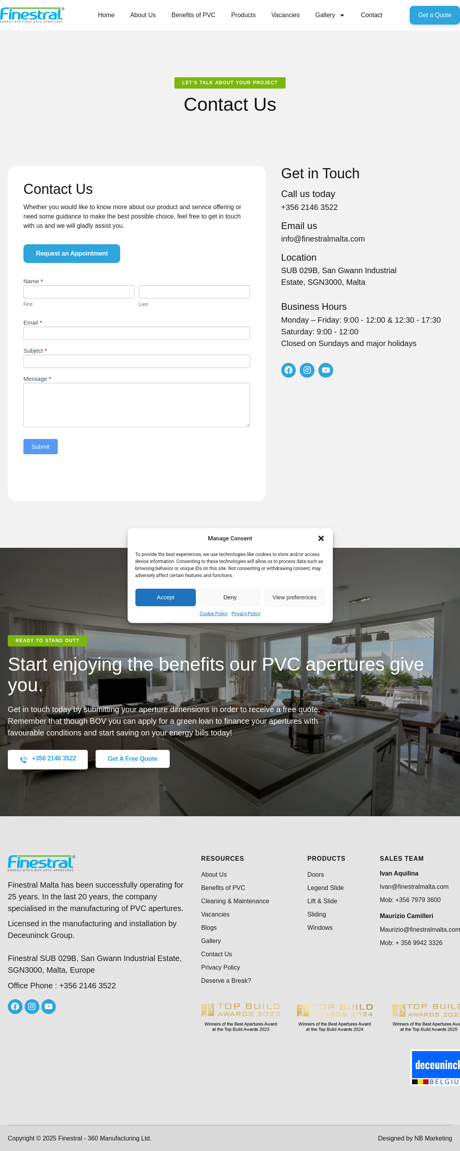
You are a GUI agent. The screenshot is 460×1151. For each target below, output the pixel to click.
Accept (165, 597)
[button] (321, 538)
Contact (371, 15)
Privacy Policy (246, 613)
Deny (229, 597)
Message (37, 379)
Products (243, 15)
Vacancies (286, 15)
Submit (41, 446)
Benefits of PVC (193, 15)
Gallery (330, 15)
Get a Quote (434, 15)
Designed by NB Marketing (415, 1138)
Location (299, 257)
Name (33, 281)
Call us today (308, 193)
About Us (143, 15)
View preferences (294, 597)
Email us (299, 225)
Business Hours (314, 306)
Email (32, 323)
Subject (35, 351)
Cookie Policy (214, 613)
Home (106, 15)
